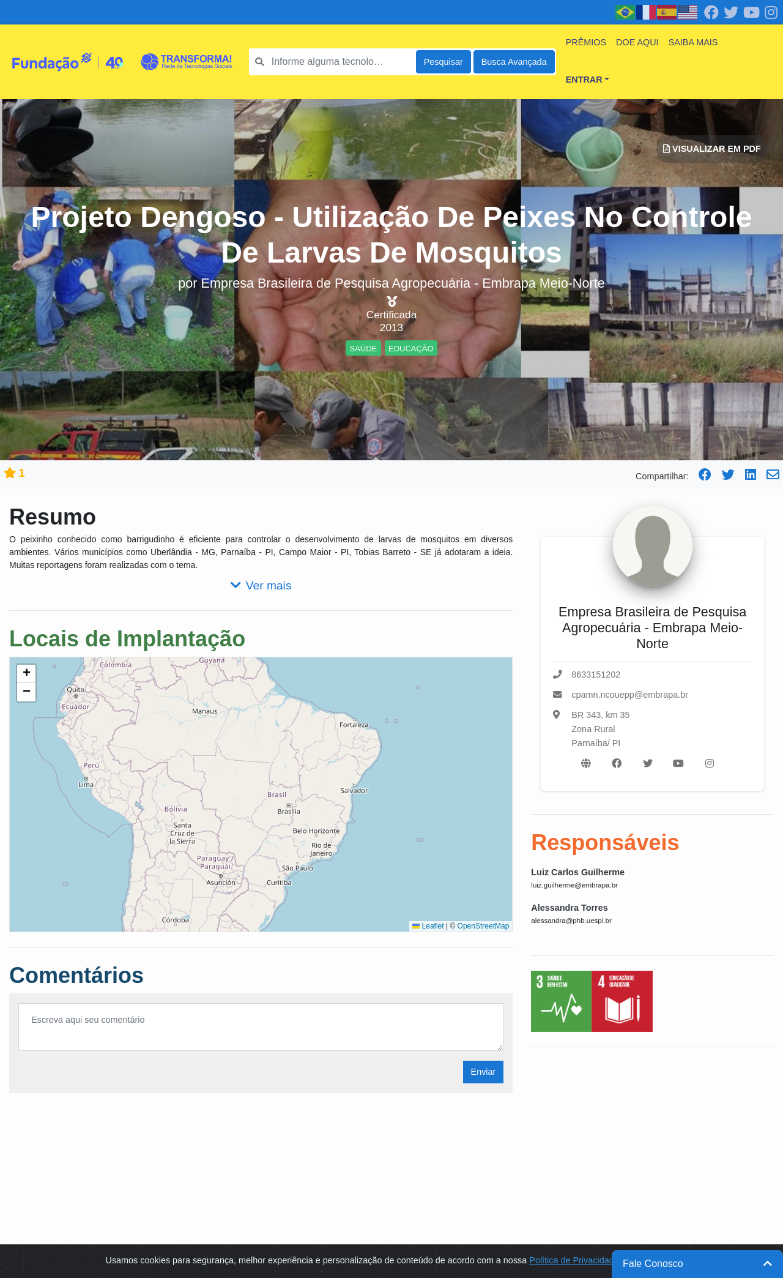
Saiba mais (693, 42)
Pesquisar (443, 62)
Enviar (483, 1072)
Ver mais (261, 585)
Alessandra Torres (569, 908)
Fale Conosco (697, 1263)
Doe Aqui (637, 42)
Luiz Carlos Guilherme (578, 872)
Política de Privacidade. (575, 1260)
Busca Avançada (514, 62)
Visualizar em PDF (712, 149)
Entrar (584, 79)
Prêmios (586, 42)
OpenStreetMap (484, 926)
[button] (26, 674)
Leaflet (427, 926)
